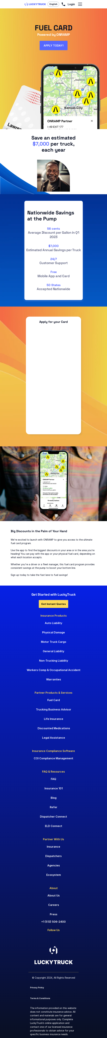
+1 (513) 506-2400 (53, 921)
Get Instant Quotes (53, 604)
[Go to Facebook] (40, 937)
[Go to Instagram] (50, 937)
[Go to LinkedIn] (31, 937)
